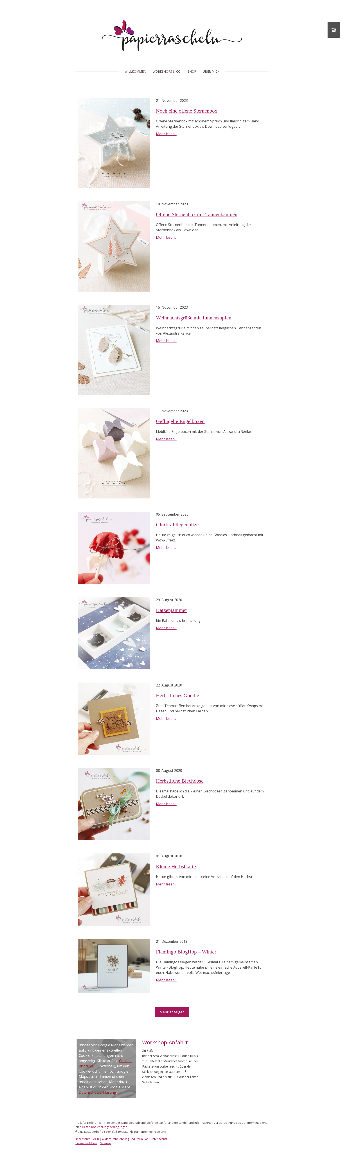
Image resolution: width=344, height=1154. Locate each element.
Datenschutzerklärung (97, 1092)
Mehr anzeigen (172, 1012)
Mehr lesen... (166, 133)
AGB (96, 1139)
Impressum (82, 1139)
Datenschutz (159, 1139)
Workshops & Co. (167, 71)
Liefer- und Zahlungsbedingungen (104, 1127)
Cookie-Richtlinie (86, 1143)
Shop (192, 71)
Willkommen (135, 71)
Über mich (211, 71)
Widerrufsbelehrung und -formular (125, 1139)
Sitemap (105, 1143)
